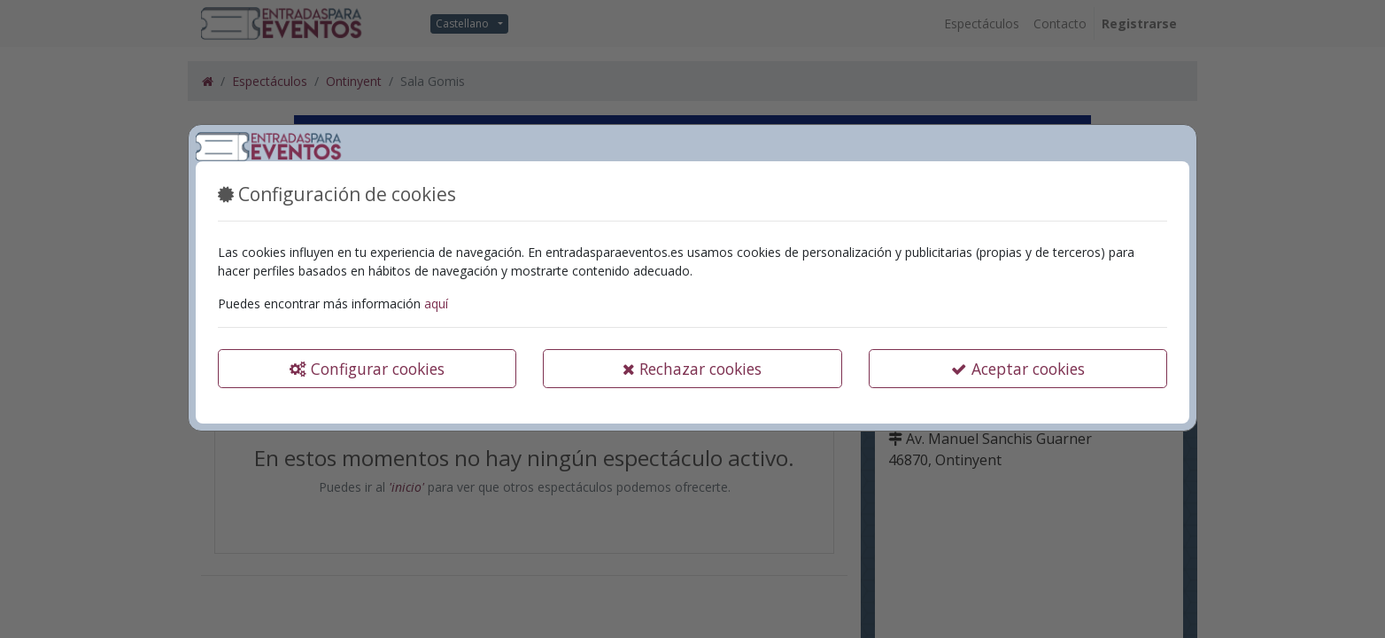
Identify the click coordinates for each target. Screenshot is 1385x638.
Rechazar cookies (692, 368)
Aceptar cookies (1018, 368)
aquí (436, 303)
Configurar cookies (367, 368)
